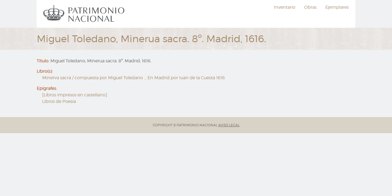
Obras (310, 7)
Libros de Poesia (59, 101)
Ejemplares (337, 7)
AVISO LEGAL (229, 125)
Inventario (284, 7)
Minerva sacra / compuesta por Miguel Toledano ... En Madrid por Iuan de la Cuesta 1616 (133, 77)
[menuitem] (84, 14)
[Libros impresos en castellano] (74, 94)
